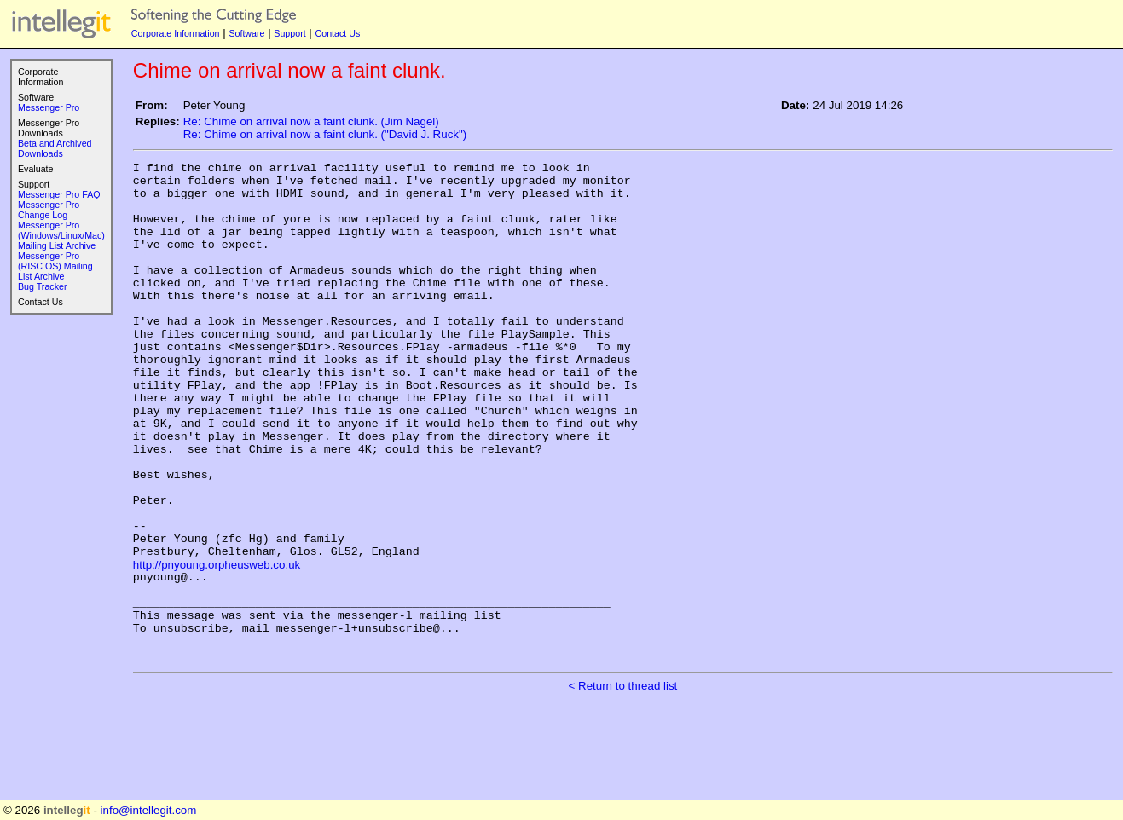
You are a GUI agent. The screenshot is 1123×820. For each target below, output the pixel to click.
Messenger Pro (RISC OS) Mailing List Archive (55, 266)
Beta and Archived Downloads (55, 148)
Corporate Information (175, 33)
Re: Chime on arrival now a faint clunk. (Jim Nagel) (311, 121)
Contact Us (338, 33)
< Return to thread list (623, 783)
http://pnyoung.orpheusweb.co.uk (216, 644)
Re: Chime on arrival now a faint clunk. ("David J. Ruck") (324, 134)
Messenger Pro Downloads (48, 128)
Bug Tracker (42, 286)
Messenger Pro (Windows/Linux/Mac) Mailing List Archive (61, 235)
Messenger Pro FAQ (59, 194)
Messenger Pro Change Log (48, 209)
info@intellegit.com (149, 810)
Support (289, 33)
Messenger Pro (48, 107)
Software (246, 33)
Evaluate (35, 169)
